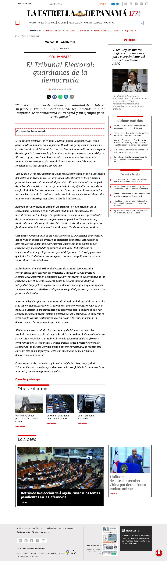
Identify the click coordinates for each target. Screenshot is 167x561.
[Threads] (125, 4)
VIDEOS (130, 40)
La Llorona (70, 31)
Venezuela (84, 31)
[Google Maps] (67, 552)
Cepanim (129, 31)
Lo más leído (130, 174)
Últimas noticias (130, 121)
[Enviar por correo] (72, 96)
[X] (131, 4)
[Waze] (73, 552)
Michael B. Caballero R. (60, 42)
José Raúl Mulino (101, 31)
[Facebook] (136, 4)
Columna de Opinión (62, 89)
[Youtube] (146, 4)
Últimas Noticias (53, 31)
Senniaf (117, 31)
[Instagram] (141, 4)
